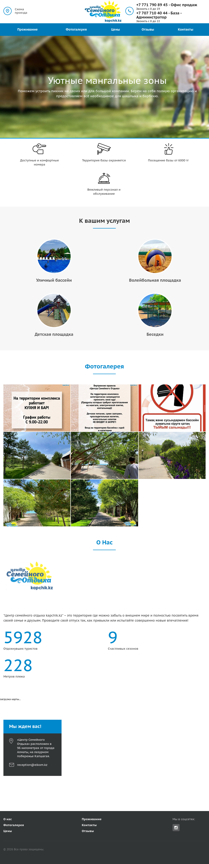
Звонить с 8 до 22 (148, 21)
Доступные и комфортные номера (39, 162)
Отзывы (148, 29)
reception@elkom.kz (32, 765)
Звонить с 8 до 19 (148, 9)
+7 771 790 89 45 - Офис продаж (166, 5)
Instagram (176, 828)
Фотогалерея (76, 29)
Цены (115, 29)
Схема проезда (21, 11)
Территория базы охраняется (104, 160)
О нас (7, 819)
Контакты (185, 29)
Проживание (27, 29)
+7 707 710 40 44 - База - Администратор (158, 15)
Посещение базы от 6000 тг (168, 160)
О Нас (104, 542)
